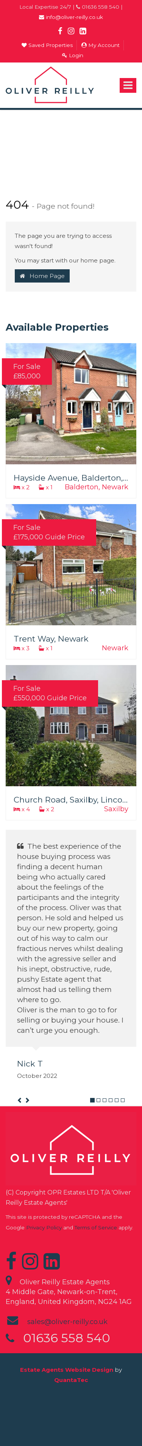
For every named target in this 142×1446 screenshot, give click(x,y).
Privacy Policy (44, 1227)
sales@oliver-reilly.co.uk (67, 1322)
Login (72, 55)
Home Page (42, 276)
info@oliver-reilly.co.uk (71, 17)
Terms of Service (96, 1227)
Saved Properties (47, 45)
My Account (100, 45)
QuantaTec (71, 1380)
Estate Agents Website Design (66, 1369)
